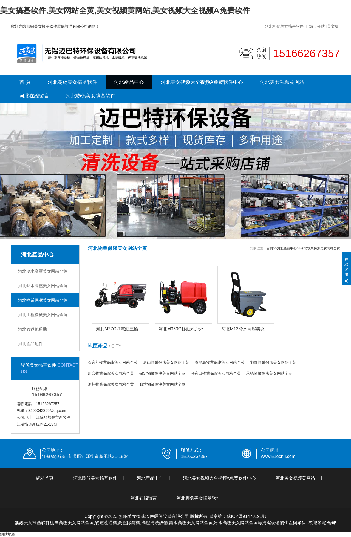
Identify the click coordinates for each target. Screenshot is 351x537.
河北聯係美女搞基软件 (284, 26)
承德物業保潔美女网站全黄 (269, 373)
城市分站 (317, 26)
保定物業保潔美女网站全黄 (162, 373)
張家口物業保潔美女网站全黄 (216, 373)
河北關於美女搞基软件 (72, 82)
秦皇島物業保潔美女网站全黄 (220, 362)
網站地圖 (7, 534)
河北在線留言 (34, 96)
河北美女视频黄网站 (282, 82)
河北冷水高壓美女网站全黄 (42, 271)
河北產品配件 (30, 343)
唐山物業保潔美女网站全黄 (166, 362)
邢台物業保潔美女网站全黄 (111, 373)
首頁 (270, 248)
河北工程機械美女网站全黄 (42, 314)
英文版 (333, 26)
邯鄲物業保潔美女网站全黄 (273, 362)
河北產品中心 (129, 82)
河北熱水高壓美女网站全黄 (42, 285)
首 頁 (25, 82)
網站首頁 (44, 478)
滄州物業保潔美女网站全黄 (111, 384)
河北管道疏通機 (32, 329)
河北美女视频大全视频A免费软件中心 (202, 82)
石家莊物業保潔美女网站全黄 (113, 362)
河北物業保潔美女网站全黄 (42, 300)
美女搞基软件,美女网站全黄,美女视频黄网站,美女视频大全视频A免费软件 (125, 10)
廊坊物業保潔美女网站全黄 (162, 384)
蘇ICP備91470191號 (247, 516)
